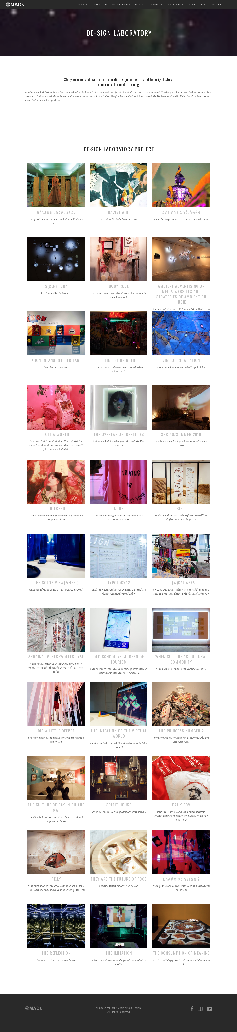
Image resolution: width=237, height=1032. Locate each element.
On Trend (56, 508)
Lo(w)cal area (181, 582)
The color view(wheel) (56, 582)
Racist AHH (119, 212)
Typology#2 (119, 582)
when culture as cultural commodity (181, 659)
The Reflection (56, 953)
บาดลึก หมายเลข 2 (181, 879)
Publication (196, 4)
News (81, 4)
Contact (216, 4)
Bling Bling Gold (118, 360)
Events (155, 4)
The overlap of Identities (119, 434)
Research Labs (121, 4)
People (139, 4)
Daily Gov (181, 805)
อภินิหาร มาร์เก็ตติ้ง (181, 212)
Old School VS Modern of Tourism (119, 659)
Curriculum (100, 4)
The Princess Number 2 (181, 730)
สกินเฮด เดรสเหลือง (56, 212)
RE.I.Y (56, 879)
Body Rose (119, 286)
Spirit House (118, 805)
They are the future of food (119, 879)
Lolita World (56, 434)
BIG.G (181, 508)
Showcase (174, 4)
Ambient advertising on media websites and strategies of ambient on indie (181, 294)
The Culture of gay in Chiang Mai (56, 807)
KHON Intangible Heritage (56, 360)
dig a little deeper (56, 730)
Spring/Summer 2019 (181, 434)
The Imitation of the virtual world (119, 733)
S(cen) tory (56, 286)
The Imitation (119, 953)
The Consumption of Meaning (181, 953)
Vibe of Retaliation (181, 360)
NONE (118, 508)
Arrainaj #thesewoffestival (56, 656)
